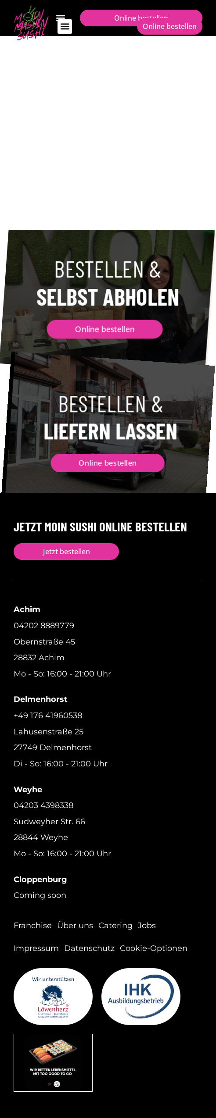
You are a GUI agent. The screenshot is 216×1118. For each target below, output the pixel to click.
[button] (65, 26)
